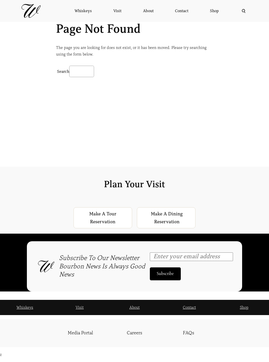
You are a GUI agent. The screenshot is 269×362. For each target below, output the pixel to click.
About (134, 307)
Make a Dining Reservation (167, 218)
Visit (80, 307)
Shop (244, 307)
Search (63, 71)
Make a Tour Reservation (102, 218)
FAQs (188, 333)
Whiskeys (24, 307)
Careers (134, 333)
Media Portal (80, 333)
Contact (189, 307)
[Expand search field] (243, 11)
